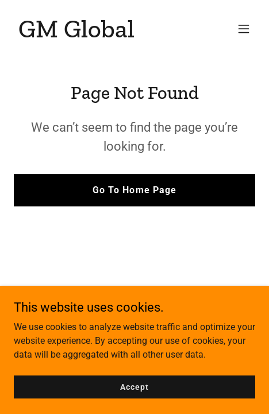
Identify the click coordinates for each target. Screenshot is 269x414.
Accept (134, 386)
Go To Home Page (134, 190)
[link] (76, 34)
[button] (243, 28)
